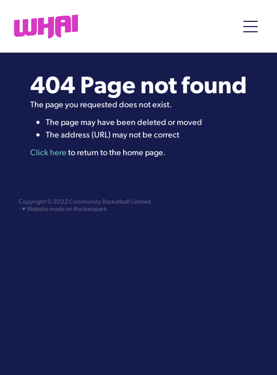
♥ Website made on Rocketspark (64, 209)
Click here (48, 151)
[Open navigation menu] (250, 26)
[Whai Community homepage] (121, 27)
